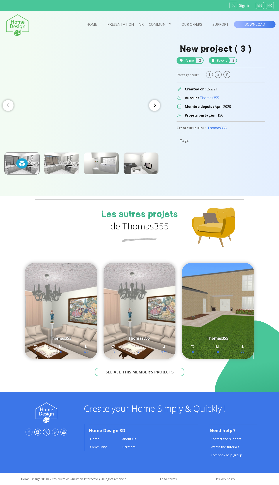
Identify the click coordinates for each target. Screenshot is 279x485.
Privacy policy (225, 479)
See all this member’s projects (139, 372)
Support (221, 24)
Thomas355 (209, 97)
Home (92, 24)
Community (160, 24)
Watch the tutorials (225, 447)
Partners (129, 447)
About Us (129, 439)
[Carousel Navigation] (81, 105)
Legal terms (168, 479)
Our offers (192, 24)
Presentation (120, 24)
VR (141, 24)
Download (254, 24)
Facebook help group (226, 455)
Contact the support (226, 439)
